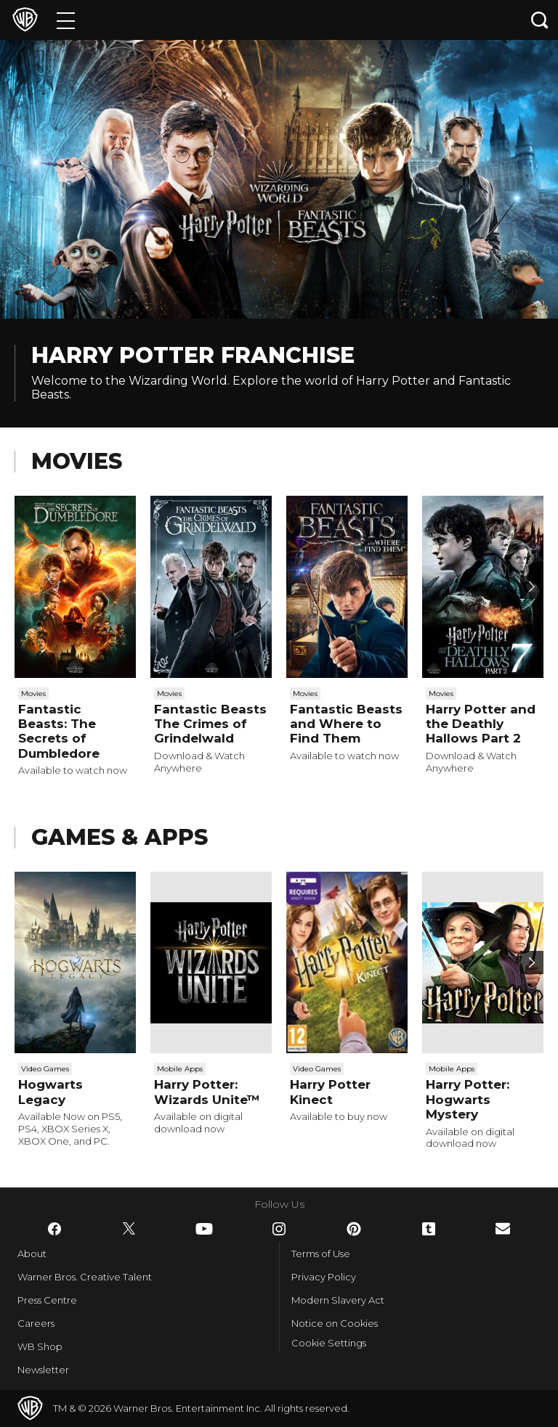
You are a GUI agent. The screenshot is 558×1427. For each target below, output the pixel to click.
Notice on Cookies (334, 1323)
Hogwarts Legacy (50, 1091)
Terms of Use (320, 1253)
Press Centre (47, 1300)
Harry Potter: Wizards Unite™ (207, 1091)
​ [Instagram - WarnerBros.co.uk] (279, 1228)
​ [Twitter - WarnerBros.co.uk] (129, 1228)
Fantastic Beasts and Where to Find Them (346, 724)
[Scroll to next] (531, 587)
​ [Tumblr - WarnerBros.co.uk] (428, 1228)
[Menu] (65, 20)
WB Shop (39, 1346)
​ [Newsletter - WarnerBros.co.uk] (503, 1228)
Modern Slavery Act (337, 1300)
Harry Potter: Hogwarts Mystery (467, 1099)
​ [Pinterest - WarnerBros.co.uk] (354, 1229)
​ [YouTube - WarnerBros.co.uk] (204, 1229)
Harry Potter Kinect (330, 1091)
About (31, 1253)
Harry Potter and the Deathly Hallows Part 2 (480, 724)
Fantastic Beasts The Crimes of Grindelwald (210, 724)
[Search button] (540, 20)
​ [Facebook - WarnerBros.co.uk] (54, 1228)
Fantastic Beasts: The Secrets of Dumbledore (59, 731)
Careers (35, 1323)
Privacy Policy (323, 1277)
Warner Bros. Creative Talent (84, 1277)
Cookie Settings (328, 1343)
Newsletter (43, 1369)
